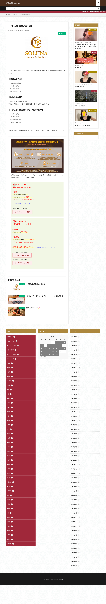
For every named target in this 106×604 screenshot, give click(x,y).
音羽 (10, 451)
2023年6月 (75, 438)
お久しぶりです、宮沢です (82, 125)
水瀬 (10, 530)
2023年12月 (75, 412)
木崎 (10, 508)
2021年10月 (75, 526)
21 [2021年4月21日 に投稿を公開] (49, 351)
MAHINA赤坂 (23, 263)
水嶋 (10, 367)
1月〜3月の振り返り (81, 106)
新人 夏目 (12, 359)
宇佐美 (94, 52)
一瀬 (10, 478)
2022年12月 (75, 464)
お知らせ (15, 14)
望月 (10, 412)
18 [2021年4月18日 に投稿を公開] (64, 348)
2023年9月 (75, 425)
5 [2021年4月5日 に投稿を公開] (41, 345)
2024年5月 (75, 390)
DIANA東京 (23, 212)
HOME (8, 14)
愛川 (10, 460)
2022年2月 (75, 508)
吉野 (10, 504)
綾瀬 (10, 464)
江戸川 (11, 381)
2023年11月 (75, 416)
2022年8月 (75, 482)
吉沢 (10, 539)
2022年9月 (75, 478)
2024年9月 (75, 372)
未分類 (11, 544)
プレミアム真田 (13, 354)
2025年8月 (75, 337)
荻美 (10, 438)
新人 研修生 (12, 350)
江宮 (10, 486)
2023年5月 (75, 442)
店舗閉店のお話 (79, 86)
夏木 (10, 517)
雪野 (10, 500)
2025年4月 (75, 350)
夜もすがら (78, 67)
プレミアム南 (12, 341)
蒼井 (10, 425)
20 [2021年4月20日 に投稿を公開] (45, 351)
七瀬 (10, 442)
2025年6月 (75, 341)
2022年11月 (75, 469)
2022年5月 (75, 495)
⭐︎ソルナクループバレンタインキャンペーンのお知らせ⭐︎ (45, 296)
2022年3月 (75, 504)
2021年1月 (75, 566)
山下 (10, 535)
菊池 (10, 407)
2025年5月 (75, 346)
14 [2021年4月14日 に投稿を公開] (49, 348)
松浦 (10, 526)
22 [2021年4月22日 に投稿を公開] (53, 351)
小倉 (10, 385)
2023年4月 (75, 447)
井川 (10, 403)
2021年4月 (75, 553)
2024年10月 (75, 368)
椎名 (10, 469)
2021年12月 (75, 517)
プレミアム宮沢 (93, 29)
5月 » (44, 356)
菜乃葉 (11, 491)
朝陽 (10, 372)
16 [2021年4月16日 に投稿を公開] (56, 348)
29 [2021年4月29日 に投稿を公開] (53, 354)
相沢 (10, 473)
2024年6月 (75, 385)
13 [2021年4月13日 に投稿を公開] (45, 348)
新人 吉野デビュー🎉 (33, 308)
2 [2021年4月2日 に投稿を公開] (56, 342)
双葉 (10, 363)
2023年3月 (75, 451)
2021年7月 (75, 539)
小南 (10, 416)
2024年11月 (75, 363)
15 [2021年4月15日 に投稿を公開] (53, 348)
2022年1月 (75, 513)
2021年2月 (75, 561)
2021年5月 (75, 548)
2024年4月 (75, 394)
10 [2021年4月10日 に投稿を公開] (60, 345)
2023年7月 (75, 434)
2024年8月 (75, 376)
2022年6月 (75, 491)
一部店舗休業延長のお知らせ (36, 284)
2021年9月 (75, 531)
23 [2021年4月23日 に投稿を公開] (56, 351)
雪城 (10, 434)
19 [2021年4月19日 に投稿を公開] (41, 351)
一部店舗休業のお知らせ (24, 14)
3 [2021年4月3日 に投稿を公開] (60, 342)
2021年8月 (75, 535)
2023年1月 (75, 460)
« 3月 (41, 356)
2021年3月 (75, 557)
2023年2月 (75, 456)
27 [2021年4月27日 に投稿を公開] (45, 354)
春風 (10, 376)
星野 (10, 522)
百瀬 (10, 398)
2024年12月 (75, 359)
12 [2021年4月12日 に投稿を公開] (41, 348)
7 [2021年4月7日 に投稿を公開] (49, 345)
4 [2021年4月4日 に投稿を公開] (64, 342)
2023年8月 (75, 429)
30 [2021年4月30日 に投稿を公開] (56, 354)
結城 (10, 447)
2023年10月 (75, 420)
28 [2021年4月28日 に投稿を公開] (49, 354)
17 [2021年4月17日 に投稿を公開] (60, 348)
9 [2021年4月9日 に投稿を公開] (56, 345)
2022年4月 (75, 500)
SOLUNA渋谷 (23, 255)
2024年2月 (75, 403)
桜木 (10, 420)
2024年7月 (75, 381)
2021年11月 (75, 522)
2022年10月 (75, 473)
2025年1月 (75, 354)
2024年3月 (75, 398)
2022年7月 (75, 486)
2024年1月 (75, 407)
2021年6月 (75, 544)
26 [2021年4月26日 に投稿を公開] (41, 354)
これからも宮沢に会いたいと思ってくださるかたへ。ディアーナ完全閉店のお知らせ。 (85, 46)
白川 (10, 456)
